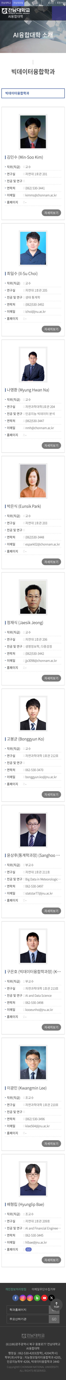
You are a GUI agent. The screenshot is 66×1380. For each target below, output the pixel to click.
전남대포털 (18, 2)
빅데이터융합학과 (17, 93)
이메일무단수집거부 (43, 1289)
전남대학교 (6, 2)
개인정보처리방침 (15, 1289)
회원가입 (61, 3)
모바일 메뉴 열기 (59, 13)
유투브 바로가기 (44, 1298)
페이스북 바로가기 (15, 1298)
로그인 (51, 3)
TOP (56, 1306)
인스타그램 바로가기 (23, 1298)
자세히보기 (51, 212)
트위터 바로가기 (51, 1298)
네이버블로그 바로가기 (37, 1298)
